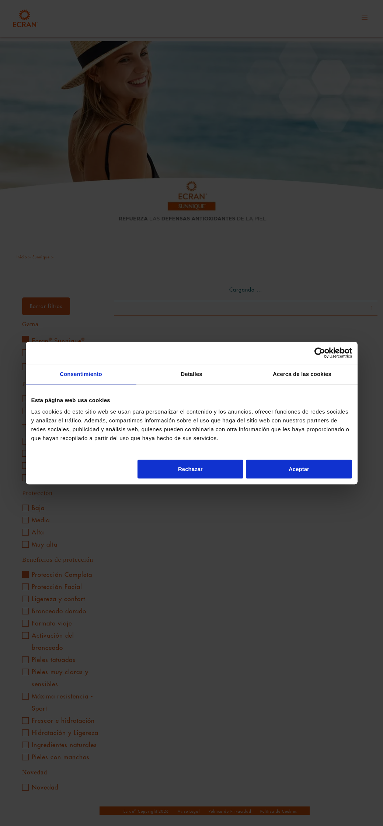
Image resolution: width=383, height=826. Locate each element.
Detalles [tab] (191, 374)
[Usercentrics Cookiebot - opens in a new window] (320, 352)
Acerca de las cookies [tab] (302, 374)
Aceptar (299, 469)
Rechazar (190, 469)
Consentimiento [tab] (81, 374)
